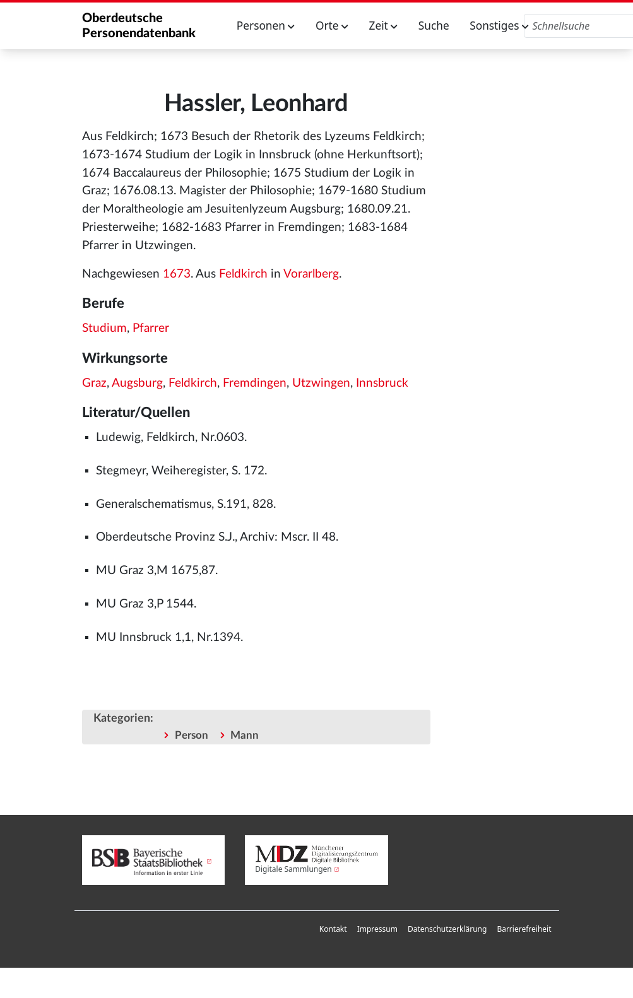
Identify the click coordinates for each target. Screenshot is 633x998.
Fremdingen (255, 383)
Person (191, 735)
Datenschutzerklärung (447, 929)
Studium (104, 328)
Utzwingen (321, 383)
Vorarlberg (311, 274)
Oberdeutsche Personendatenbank (139, 26)
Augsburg (137, 383)
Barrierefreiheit (524, 929)
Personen (266, 25)
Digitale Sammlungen (293, 869)
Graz (94, 383)
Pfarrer (151, 328)
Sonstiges (499, 25)
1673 (177, 274)
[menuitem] (333, 929)
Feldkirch (243, 274)
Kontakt (333, 929)
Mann (244, 735)
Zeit (383, 25)
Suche (433, 25)
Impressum (377, 929)
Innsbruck (382, 383)
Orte (332, 25)
